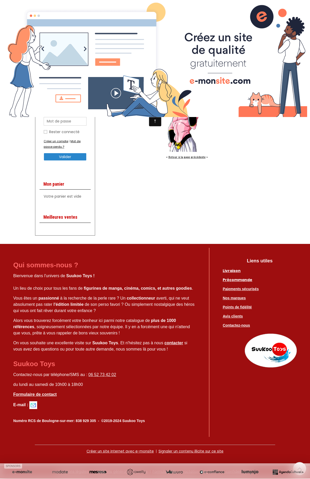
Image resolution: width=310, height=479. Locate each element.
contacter (173, 343)
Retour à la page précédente (187, 158)
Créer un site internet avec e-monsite (119, 452)
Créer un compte (56, 142)
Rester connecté (64, 132)
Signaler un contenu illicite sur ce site (192, 452)
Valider (65, 157)
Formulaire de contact (35, 395)
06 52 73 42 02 (102, 375)
